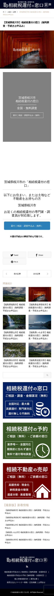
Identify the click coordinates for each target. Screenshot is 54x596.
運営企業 (34, 579)
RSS (27, 567)
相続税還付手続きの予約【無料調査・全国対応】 (26, 575)
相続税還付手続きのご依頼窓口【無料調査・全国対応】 (26, 572)
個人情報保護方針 (21, 579)
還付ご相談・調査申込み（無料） (27, 115)
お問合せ (41, 582)
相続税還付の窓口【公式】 (21, 592)
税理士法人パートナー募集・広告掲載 (21, 582)
